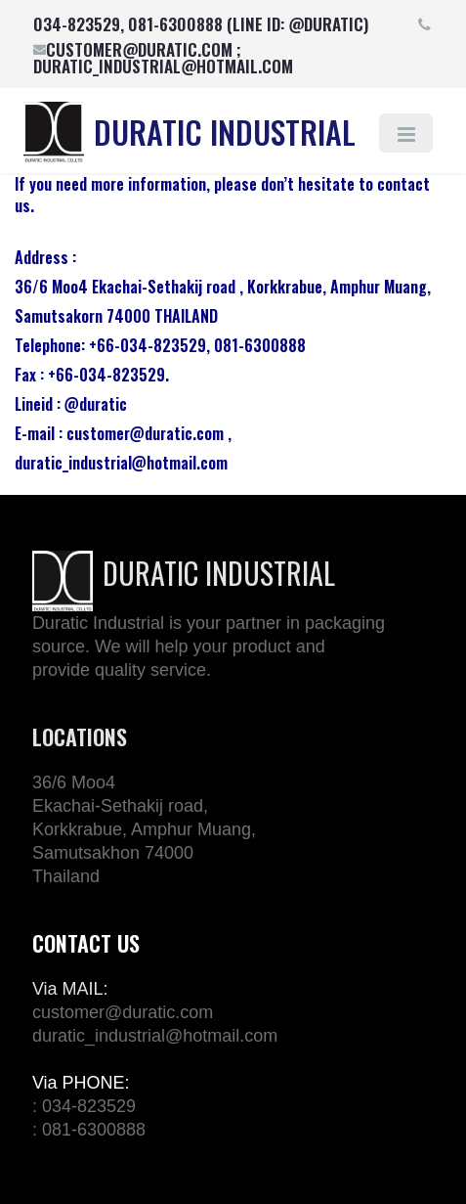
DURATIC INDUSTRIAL (225, 132)
